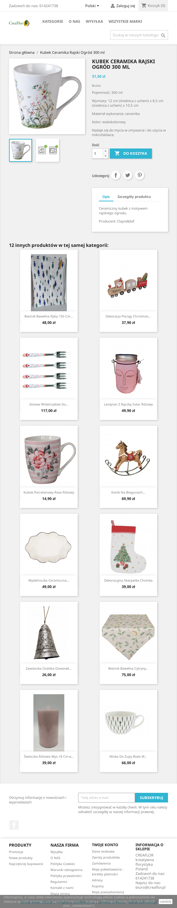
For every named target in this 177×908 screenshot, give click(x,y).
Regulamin (58, 881)
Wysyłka (94, 21)
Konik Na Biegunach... (128, 492)
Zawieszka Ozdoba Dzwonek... (49, 668)
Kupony (98, 886)
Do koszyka (131, 154)
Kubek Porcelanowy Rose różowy (49, 492)
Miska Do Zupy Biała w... (128, 756)
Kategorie (52, 21)
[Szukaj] (139, 35)
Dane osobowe (103, 851)
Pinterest (139, 175)
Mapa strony (60, 893)
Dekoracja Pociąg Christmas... (128, 316)
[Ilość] (97, 153)
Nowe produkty (20, 858)
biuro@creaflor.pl (150, 887)
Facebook (14, 825)
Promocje (16, 852)
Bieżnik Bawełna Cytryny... (128, 668)
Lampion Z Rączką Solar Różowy (128, 404)
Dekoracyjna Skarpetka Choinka (128, 580)
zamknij (165, 901)
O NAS (74, 21)
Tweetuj (127, 175)
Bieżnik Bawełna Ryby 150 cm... (48, 316)
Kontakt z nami (62, 887)
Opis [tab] (106, 196)
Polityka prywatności (66, 876)
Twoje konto (105, 844)
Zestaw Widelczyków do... (48, 404)
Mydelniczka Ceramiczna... (48, 580)
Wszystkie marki (125, 21)
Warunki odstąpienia (66, 870)
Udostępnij (115, 175)
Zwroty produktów (106, 857)
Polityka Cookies (62, 864)
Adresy (97, 880)
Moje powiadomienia (108, 892)
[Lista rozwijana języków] (93, 6)
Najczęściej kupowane (26, 864)
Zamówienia (101, 863)
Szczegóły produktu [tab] (134, 196)
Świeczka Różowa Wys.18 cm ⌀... (49, 756)
